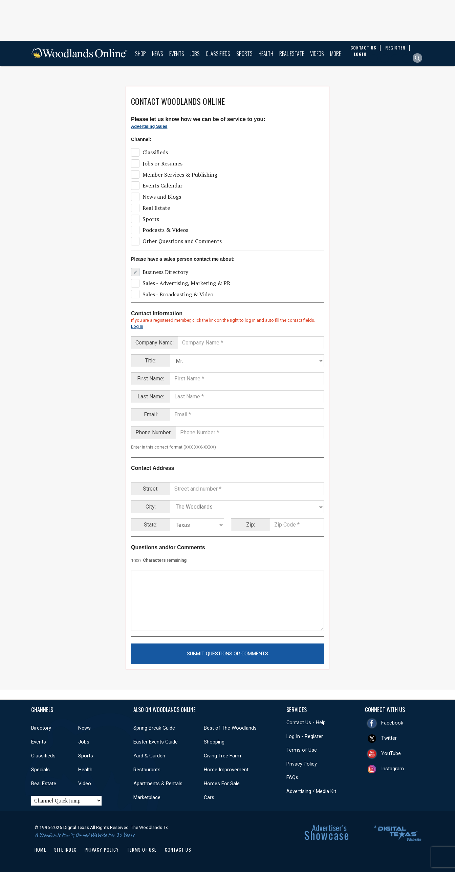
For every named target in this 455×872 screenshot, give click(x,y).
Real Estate (291, 53)
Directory (41, 728)
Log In (137, 326)
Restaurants (146, 770)
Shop (140, 53)
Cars (209, 797)
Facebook (392, 723)
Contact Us (178, 849)
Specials (40, 770)
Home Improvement (226, 770)
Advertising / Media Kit (311, 791)
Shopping (214, 742)
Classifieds (218, 53)
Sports (244, 53)
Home (40, 849)
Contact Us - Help (306, 722)
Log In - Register (304, 736)
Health (266, 53)
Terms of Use (301, 750)
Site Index (65, 849)
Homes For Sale (222, 783)
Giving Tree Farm (222, 756)
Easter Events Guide (155, 742)
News (157, 53)
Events (176, 53)
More (335, 53)
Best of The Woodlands (230, 728)
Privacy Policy (301, 764)
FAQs (292, 777)
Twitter (389, 738)
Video (84, 783)
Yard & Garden (149, 756)
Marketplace (146, 797)
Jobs (195, 53)
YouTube (391, 753)
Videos (317, 53)
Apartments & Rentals (157, 783)
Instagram (392, 769)
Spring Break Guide (154, 728)
